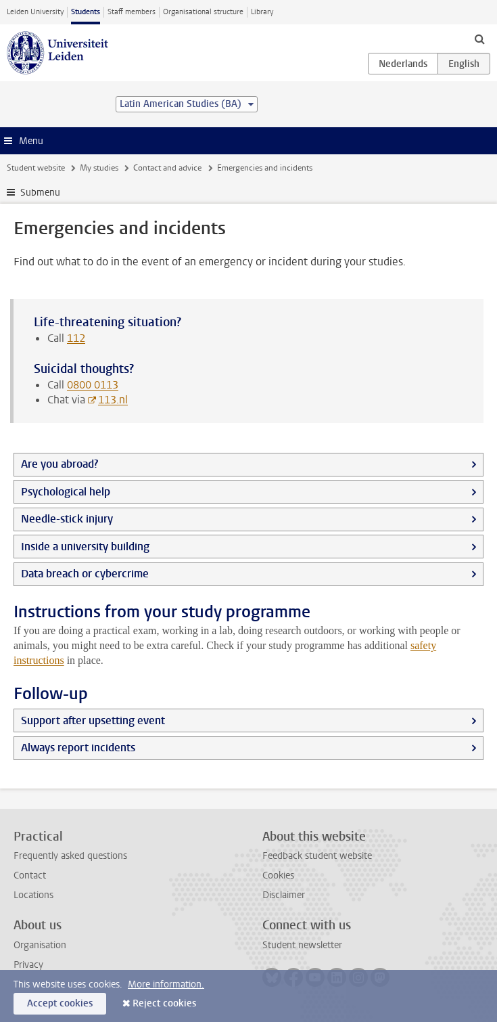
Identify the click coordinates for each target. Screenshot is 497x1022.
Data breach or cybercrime (85, 573)
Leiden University (35, 12)
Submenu (40, 192)
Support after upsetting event (93, 720)
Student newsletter (302, 945)
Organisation (40, 945)
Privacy (28, 964)
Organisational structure (203, 12)
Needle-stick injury (67, 519)
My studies (99, 167)
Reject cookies (164, 1003)
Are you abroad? (59, 464)
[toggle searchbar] (479, 38)
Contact (30, 875)
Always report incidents (78, 747)
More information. (166, 984)
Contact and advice (167, 167)
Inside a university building (85, 546)
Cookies (278, 875)
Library (262, 12)
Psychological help (65, 492)
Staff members (132, 12)
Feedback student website (317, 855)
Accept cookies (60, 1003)
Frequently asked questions (70, 855)
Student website (36, 167)
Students (85, 12)
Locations (33, 895)
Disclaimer (283, 895)
